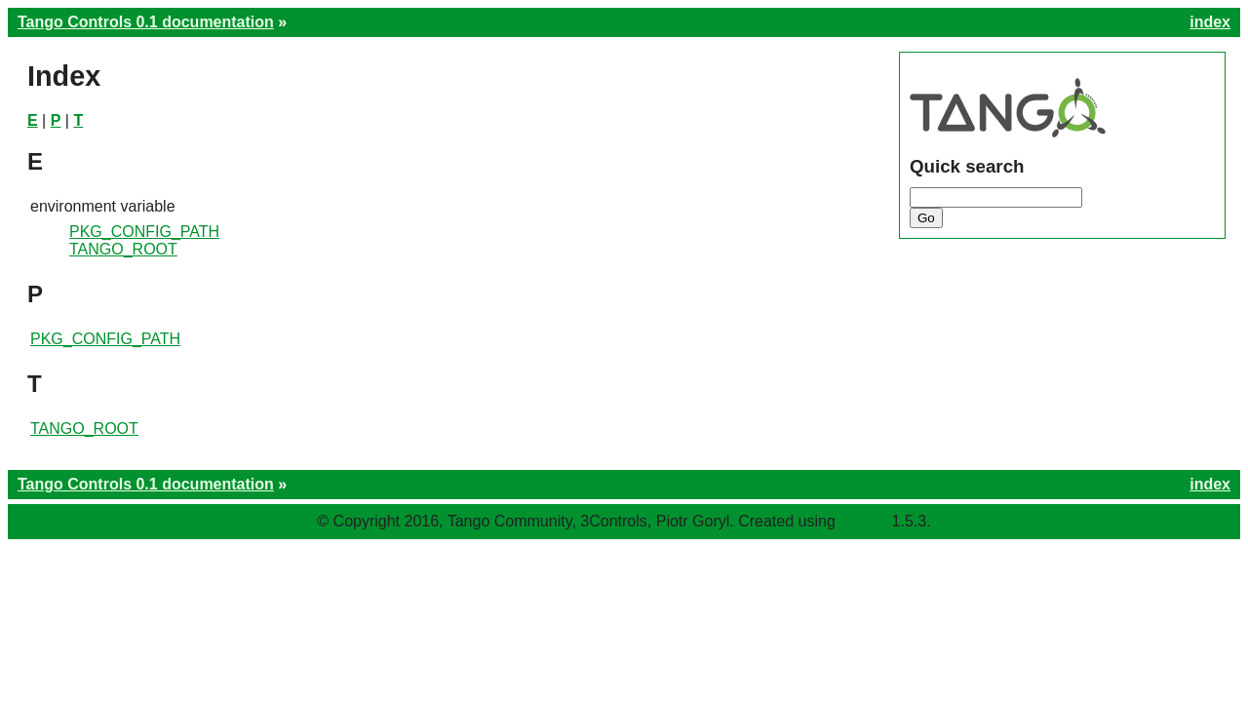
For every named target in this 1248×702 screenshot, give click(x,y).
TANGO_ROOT (123, 249)
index (1210, 22)
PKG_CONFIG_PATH (144, 231)
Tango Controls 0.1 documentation (146, 22)
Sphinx (863, 521)
